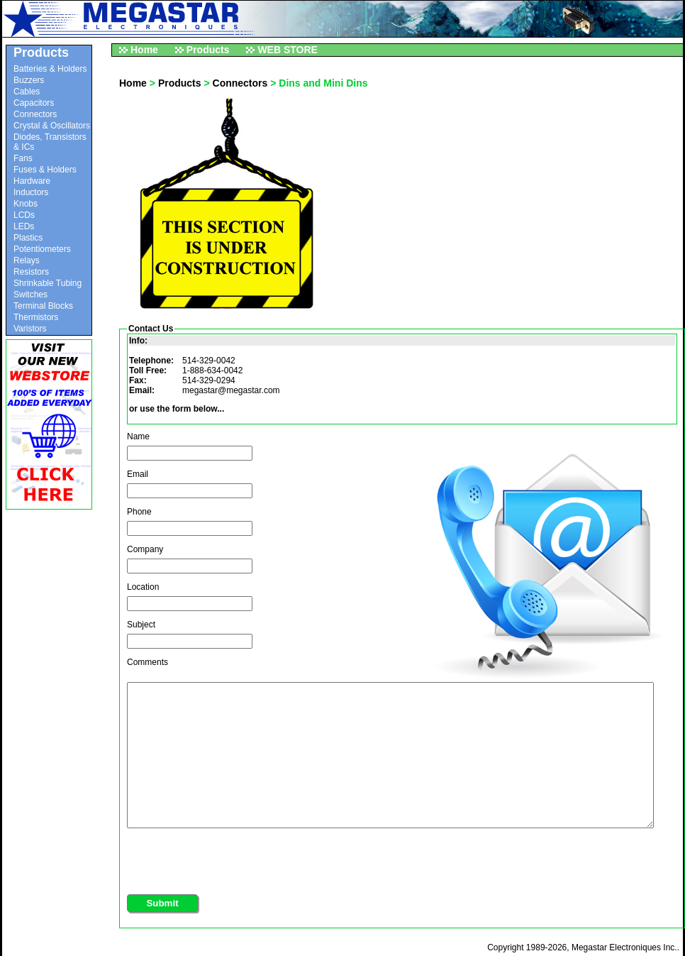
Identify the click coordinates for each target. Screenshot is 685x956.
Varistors (29, 329)
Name (138, 436)
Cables (26, 92)
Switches (30, 295)
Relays (26, 260)
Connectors (35, 114)
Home (144, 49)
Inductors (30, 192)
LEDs (23, 226)
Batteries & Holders (50, 69)
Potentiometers (42, 249)
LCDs (24, 215)
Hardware (31, 181)
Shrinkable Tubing (47, 283)
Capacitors (33, 103)
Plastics (28, 238)
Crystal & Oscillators (51, 126)
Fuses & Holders (45, 170)
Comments (147, 662)
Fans (23, 158)
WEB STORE (287, 49)
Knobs (25, 204)
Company (145, 549)
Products (208, 49)
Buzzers (28, 80)
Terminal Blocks (43, 306)
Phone (139, 512)
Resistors (31, 272)
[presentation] (234, 858)
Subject (141, 625)
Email (137, 474)
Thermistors (35, 317)
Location (143, 587)
